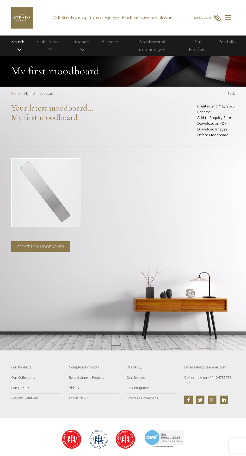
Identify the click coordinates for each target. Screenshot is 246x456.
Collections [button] (48, 42)
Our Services (136, 377)
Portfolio (227, 42)
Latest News (78, 398)
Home (15, 93)
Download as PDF (211, 123)
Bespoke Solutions (24, 398)
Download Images (212, 129)
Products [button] (81, 42)
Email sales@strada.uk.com (205, 367)
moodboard (206, 18)
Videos (74, 388)
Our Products (21, 367)
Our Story (134, 367)
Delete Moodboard (212, 135)
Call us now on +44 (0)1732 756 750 (207, 380)
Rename (204, 112)
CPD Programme (139, 388)
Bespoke (110, 42)
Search (18, 42)
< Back (230, 93)
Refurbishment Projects (86, 377)
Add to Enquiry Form (214, 117)
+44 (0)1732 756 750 (100, 18)
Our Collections (23, 377)
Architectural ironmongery (152, 45)
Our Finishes (197, 45)
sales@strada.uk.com (153, 18)
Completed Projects (84, 367)
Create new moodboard (40, 246)
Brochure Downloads (142, 398)
